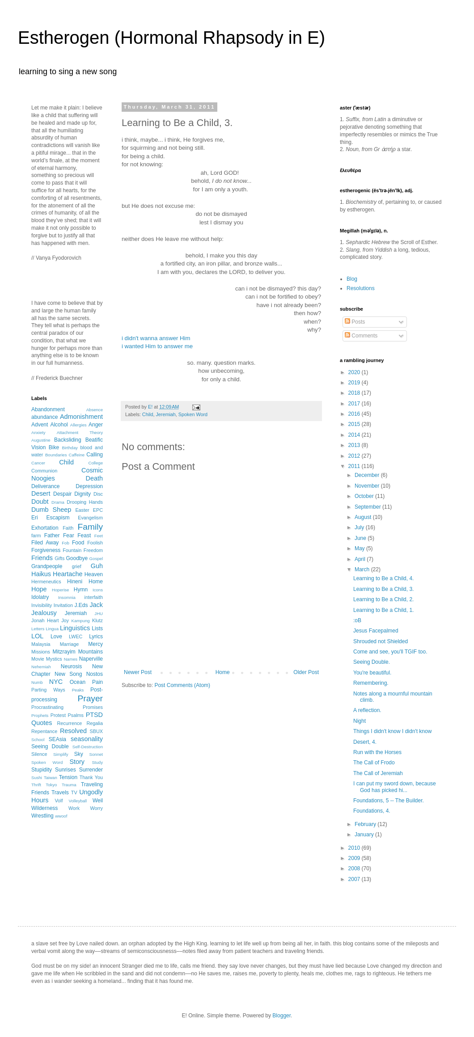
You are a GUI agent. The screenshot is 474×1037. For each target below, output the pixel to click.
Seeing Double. (371, 662)
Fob (65, 542)
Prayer (90, 698)
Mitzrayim (63, 652)
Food (78, 543)
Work (74, 808)
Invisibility (41, 605)
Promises (93, 707)
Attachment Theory (80, 432)
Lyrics (96, 636)
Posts (355, 322)
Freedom (93, 550)
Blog (352, 279)
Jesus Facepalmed (375, 631)
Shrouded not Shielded (380, 641)
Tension (68, 777)
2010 (355, 848)
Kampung (81, 620)
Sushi (36, 777)
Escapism (57, 517)
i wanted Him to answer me (157, 346)
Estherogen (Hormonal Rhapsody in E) (171, 37)
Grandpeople (46, 566)
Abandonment (48, 409)
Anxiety (38, 432)
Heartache (67, 574)
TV (74, 792)
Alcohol (59, 425)
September (368, 507)
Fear (68, 535)
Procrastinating (47, 707)
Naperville (91, 659)
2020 (355, 372)
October (365, 496)
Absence (94, 409)
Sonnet (96, 754)
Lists (97, 628)
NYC (56, 681)
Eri (34, 517)
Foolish (95, 542)
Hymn (81, 589)
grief (76, 566)
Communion (44, 470)
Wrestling (42, 816)
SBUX (96, 731)
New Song (68, 674)
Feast (84, 535)
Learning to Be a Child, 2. (383, 599)
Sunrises (65, 770)
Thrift (36, 784)
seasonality (87, 738)
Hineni (74, 581)
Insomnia (67, 597)
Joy (65, 620)
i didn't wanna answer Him (156, 338)
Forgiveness (45, 550)
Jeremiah (165, 414)
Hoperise (60, 589)
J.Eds (81, 605)
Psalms (76, 715)
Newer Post (138, 672)
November (368, 486)
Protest (58, 715)
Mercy (95, 644)
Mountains (90, 652)
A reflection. (367, 710)
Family (90, 526)
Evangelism (90, 517)
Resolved (73, 730)
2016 (355, 414)
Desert (40, 493)
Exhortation (45, 528)
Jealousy (44, 612)
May (360, 548)
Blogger (281, 1015)
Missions (40, 651)
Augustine (41, 440)
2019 (355, 382)
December (368, 475)
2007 (355, 879)
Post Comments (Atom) (182, 685)
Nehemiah (41, 666)
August (364, 517)
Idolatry (40, 597)
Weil (98, 800)
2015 (355, 424)
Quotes (41, 722)
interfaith (94, 597)
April (361, 559)
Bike (54, 447)
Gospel (96, 558)
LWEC (75, 636)
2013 (355, 445)
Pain (97, 682)
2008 (355, 868)
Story (77, 761)
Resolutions (361, 288)
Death (94, 478)
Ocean (77, 682)
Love (56, 636)
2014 (355, 435)
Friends (42, 557)
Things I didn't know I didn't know (392, 731)
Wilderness (44, 808)
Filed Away (45, 543)
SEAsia (57, 739)
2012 (355, 456)
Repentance (44, 731)
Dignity (82, 494)
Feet (98, 535)
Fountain (72, 550)
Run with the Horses (377, 752)
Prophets (39, 715)
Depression (89, 486)
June (361, 538)
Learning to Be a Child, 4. (383, 578)
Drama (57, 502)
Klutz (97, 620)
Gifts (59, 558)
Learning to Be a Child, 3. (383, 589)
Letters (37, 628)
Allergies (78, 424)
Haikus (41, 574)
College (95, 462)
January (365, 834)
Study (97, 762)
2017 (355, 403)
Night (359, 721)
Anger (96, 425)
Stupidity (41, 770)
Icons (98, 589)
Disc (98, 494)
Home (223, 672)
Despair (62, 494)
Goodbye (77, 558)
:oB (357, 620)
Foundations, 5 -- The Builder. (388, 800)
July (360, 527)
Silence (39, 754)
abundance (44, 417)
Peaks (78, 689)
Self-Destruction (87, 746)
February (366, 824)
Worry (96, 808)
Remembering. (371, 683)
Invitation (63, 605)
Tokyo (51, 784)
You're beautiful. (372, 673)
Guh (97, 565)
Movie (37, 659)
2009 (355, 858)
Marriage (69, 644)
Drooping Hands (85, 502)
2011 (355, 466)
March (363, 569)
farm (36, 535)
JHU (98, 613)
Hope (39, 589)
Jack (96, 604)
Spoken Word (192, 414)
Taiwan (50, 777)
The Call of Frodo (374, 762)
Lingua (52, 628)
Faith (68, 528)
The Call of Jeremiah (378, 773)
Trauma (69, 784)
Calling (94, 454)
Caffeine (77, 454)
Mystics (54, 659)
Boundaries (56, 454)
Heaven (94, 574)
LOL (37, 636)
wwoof (61, 816)
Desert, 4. (365, 742)
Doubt (39, 501)
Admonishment (81, 416)
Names (70, 659)
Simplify (60, 754)
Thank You (91, 777)
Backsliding (67, 440)
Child (147, 414)
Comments (361, 336)
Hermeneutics (46, 581)
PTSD (94, 714)
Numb (37, 682)
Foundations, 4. (371, 811)
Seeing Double (50, 746)
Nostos (94, 674)
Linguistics (75, 628)
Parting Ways (48, 689)
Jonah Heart (45, 620)
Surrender (91, 770)
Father (52, 535)
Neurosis (71, 666)
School (37, 739)
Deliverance (45, 486)
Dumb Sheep (51, 509)
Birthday (70, 447)
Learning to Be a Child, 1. (383, 610)
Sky (78, 754)
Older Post (306, 672)
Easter (82, 510)
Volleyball (78, 800)
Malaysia (41, 644)
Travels (60, 792)
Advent (39, 425)
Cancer (38, 462)
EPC (98, 510)
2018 (355, 393)
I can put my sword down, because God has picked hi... (394, 786)
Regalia (94, 723)
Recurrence (69, 723)
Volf (59, 800)
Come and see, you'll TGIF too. (390, 652)
